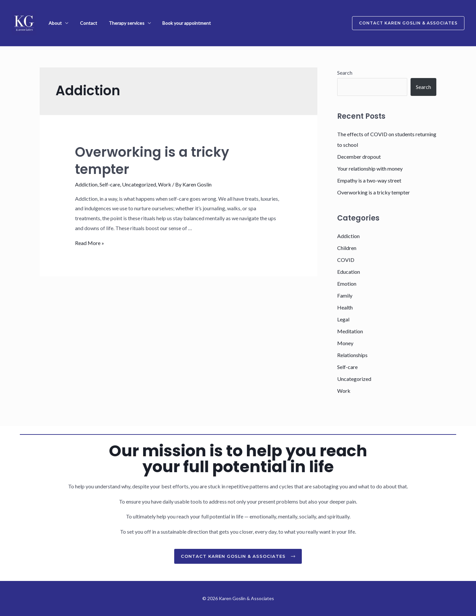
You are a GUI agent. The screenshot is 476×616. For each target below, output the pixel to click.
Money (345, 343)
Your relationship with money (370, 168)
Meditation (350, 331)
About (53, 23)
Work (164, 184)
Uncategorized (139, 184)
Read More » (89, 243)
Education (348, 271)
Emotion (346, 283)
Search (344, 72)
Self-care (109, 184)
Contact (83, 23)
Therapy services (118, 23)
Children (346, 248)
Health (345, 307)
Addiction (86, 184)
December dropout (359, 156)
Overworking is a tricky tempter (152, 161)
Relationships (352, 355)
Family (344, 295)
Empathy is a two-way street (369, 180)
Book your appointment (174, 23)
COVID (345, 260)
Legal (343, 319)
